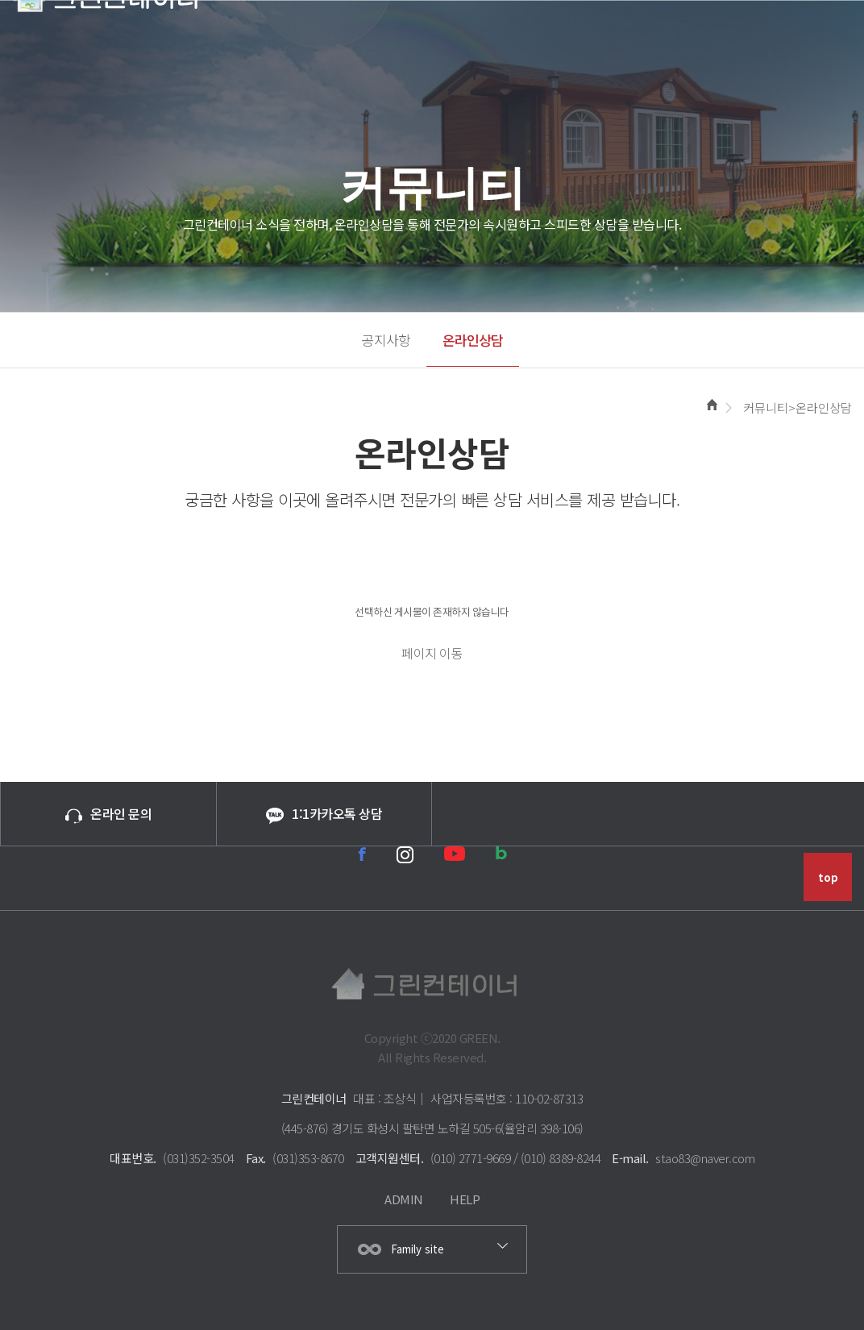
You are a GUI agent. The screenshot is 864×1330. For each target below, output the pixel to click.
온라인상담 (472, 340)
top (828, 877)
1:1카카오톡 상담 (324, 814)
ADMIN (403, 1199)
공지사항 (386, 340)
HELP (465, 1199)
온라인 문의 (108, 813)
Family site (417, 1249)
